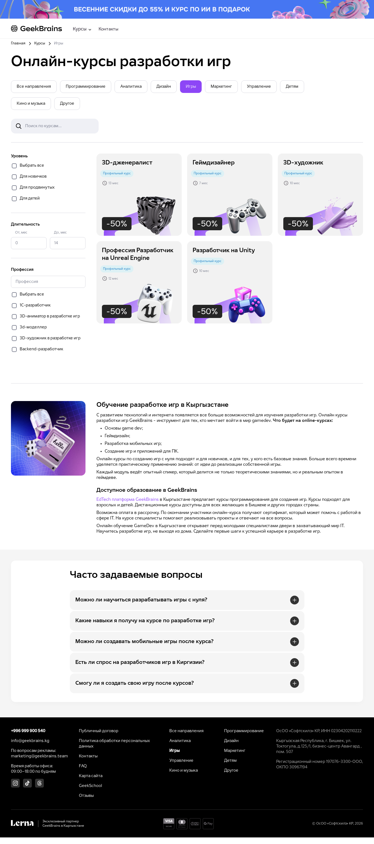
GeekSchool (90, 786)
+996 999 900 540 (28, 731)
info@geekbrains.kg (30, 741)
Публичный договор (98, 731)
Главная (18, 43)
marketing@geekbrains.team (39, 756)
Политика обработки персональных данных (114, 743)
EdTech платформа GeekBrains (127, 500)
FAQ (83, 766)
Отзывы (86, 796)
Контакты (108, 29)
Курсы (39, 43)
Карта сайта (90, 776)
